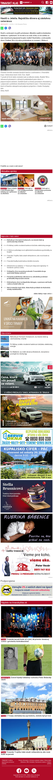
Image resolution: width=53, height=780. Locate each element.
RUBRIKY (26, 2)
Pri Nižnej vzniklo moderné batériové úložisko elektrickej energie (28, 245)
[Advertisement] (20, 148)
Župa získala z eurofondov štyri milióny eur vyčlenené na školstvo (9, 191)
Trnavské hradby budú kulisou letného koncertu (23, 261)
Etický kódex (48, 760)
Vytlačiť (48, 126)
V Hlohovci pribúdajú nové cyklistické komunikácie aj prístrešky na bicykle (29, 251)
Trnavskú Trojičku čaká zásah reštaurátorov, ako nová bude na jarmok (28, 256)
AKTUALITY (4, 24)
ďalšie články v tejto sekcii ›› (43, 293)
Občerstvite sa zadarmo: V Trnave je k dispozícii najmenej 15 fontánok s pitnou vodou (27, 267)
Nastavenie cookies (40, 762)
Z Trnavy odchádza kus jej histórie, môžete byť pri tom (28, 716)
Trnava (3, 639)
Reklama (23, 762)
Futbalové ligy (5, 677)
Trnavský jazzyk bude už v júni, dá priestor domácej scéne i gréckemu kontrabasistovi (25, 640)
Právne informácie (23, 760)
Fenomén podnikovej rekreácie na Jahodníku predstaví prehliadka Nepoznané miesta (27, 277)
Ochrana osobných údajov (36, 760)
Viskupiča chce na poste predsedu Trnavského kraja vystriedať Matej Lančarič (26, 272)
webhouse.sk (34, 777)
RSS (28, 762)
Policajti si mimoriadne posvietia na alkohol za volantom (43, 191)
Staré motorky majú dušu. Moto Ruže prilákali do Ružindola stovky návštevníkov (28, 288)
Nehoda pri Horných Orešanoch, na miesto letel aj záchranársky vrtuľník (25, 241)
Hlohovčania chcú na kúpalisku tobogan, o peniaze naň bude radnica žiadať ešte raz (29, 283)
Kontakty (32, 762)
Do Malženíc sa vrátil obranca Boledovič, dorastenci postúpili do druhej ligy (29, 353)
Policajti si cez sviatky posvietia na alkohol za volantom (25, 191)
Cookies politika (49, 763)
